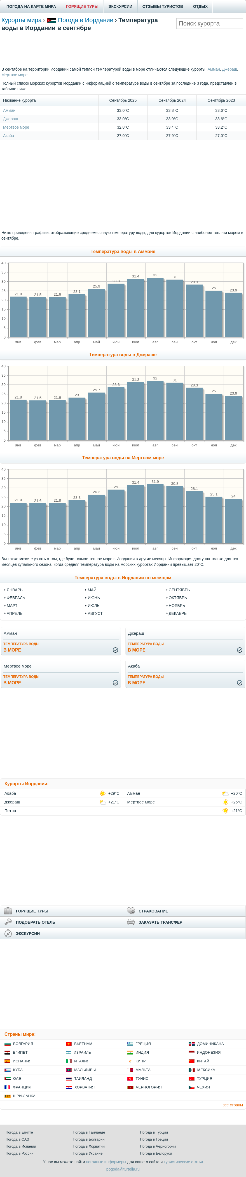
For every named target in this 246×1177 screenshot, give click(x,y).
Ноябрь (177, 605)
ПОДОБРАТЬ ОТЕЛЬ (35, 922)
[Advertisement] (123, 48)
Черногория (149, 1087)
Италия (82, 1061)
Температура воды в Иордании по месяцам (123, 577)
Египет (20, 1052)
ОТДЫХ (200, 6)
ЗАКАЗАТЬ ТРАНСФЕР (160, 922)
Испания (22, 1061)
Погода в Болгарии (88, 1139)
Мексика (206, 1070)
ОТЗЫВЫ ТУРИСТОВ (162, 6)
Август (95, 613)
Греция (143, 1044)
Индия (142, 1052)
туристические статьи (183, 1162)
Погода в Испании (21, 1146)
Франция (22, 1087)
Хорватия (84, 1087)
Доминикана (210, 1044)
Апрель (14, 613)
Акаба (8, 135)
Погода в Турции (154, 1132)
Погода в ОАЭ (17, 1139)
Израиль (82, 1052)
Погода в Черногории (158, 1146)
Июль (93, 605)
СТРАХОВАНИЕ (153, 911)
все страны (232, 1105)
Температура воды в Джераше (123, 354)
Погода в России (20, 1153)
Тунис (142, 1078)
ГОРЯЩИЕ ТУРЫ (82, 6)
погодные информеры (106, 1162)
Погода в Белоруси (156, 1153)
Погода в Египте (19, 1132)
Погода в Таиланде (89, 1132)
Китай (203, 1061)
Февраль (16, 598)
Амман (214, 69)
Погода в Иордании (85, 20)
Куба (18, 1070)
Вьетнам (83, 1044)
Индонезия (209, 1052)
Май (92, 590)
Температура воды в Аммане (123, 251)
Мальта (143, 1070)
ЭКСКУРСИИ (120, 6)
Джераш (229, 69)
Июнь (94, 598)
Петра (10, 810)
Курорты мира (21, 20)
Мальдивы (85, 1070)
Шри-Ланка (24, 1096)
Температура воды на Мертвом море (123, 457)
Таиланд (83, 1078)
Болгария (23, 1044)
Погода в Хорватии (89, 1146)
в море (21, 647)
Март (12, 605)
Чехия (203, 1087)
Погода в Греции (154, 1139)
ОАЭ (17, 1078)
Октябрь (178, 598)
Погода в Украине (87, 1153)
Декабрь (178, 613)
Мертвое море (14, 75)
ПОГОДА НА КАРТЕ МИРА (31, 6)
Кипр (141, 1061)
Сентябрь (179, 590)
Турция (204, 1078)
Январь (15, 590)
